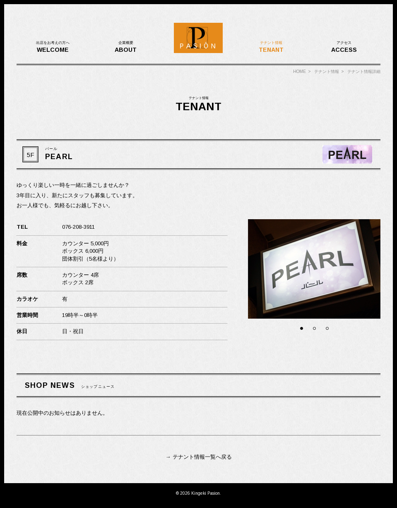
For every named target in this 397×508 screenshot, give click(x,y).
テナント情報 (326, 71)
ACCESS (344, 47)
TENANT (271, 47)
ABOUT (125, 47)
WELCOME (53, 47)
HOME (299, 71)
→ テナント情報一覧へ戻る (198, 457)
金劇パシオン (199, 38)
